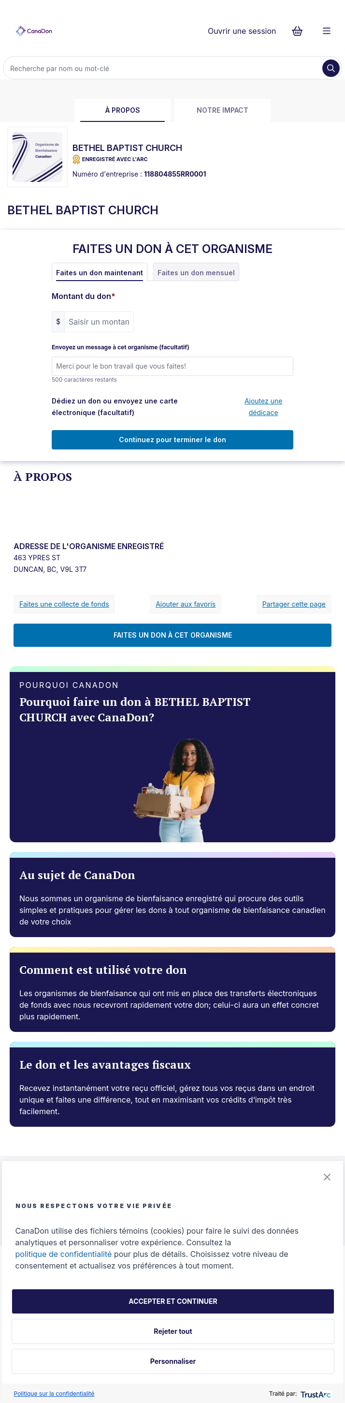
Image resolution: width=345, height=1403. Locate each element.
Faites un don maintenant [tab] (99, 273)
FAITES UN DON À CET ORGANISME (173, 635)
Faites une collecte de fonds (64, 604)
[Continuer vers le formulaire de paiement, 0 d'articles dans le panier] (300, 31)
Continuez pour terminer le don (172, 439)
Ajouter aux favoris (186, 604)
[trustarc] (315, 1394)
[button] (327, 1177)
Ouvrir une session (242, 31)
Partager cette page (294, 604)
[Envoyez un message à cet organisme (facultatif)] (172, 366)
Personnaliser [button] (173, 1361)
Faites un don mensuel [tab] (196, 273)
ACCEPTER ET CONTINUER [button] (173, 1301)
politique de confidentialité (63, 1254)
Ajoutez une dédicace (263, 407)
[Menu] (326, 31)
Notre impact (222, 110)
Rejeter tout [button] (173, 1331)
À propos (122, 110)
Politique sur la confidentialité (54, 1393)
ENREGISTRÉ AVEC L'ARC (110, 159)
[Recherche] (163, 68)
